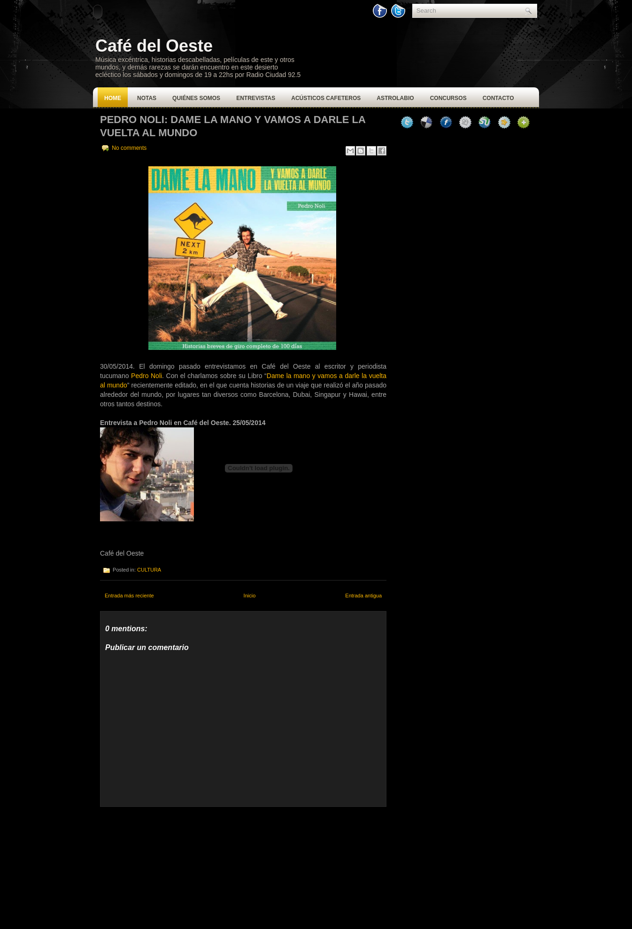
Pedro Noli (146, 375)
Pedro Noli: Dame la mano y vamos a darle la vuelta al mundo (232, 126)
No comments (129, 148)
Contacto (498, 98)
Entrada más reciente (129, 595)
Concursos (448, 98)
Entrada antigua (363, 595)
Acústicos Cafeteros (326, 98)
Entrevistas (255, 98)
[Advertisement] (170, 865)
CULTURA (149, 570)
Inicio (250, 595)
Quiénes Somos (196, 98)
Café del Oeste (154, 45)
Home (112, 98)
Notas (146, 98)
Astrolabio (395, 98)
